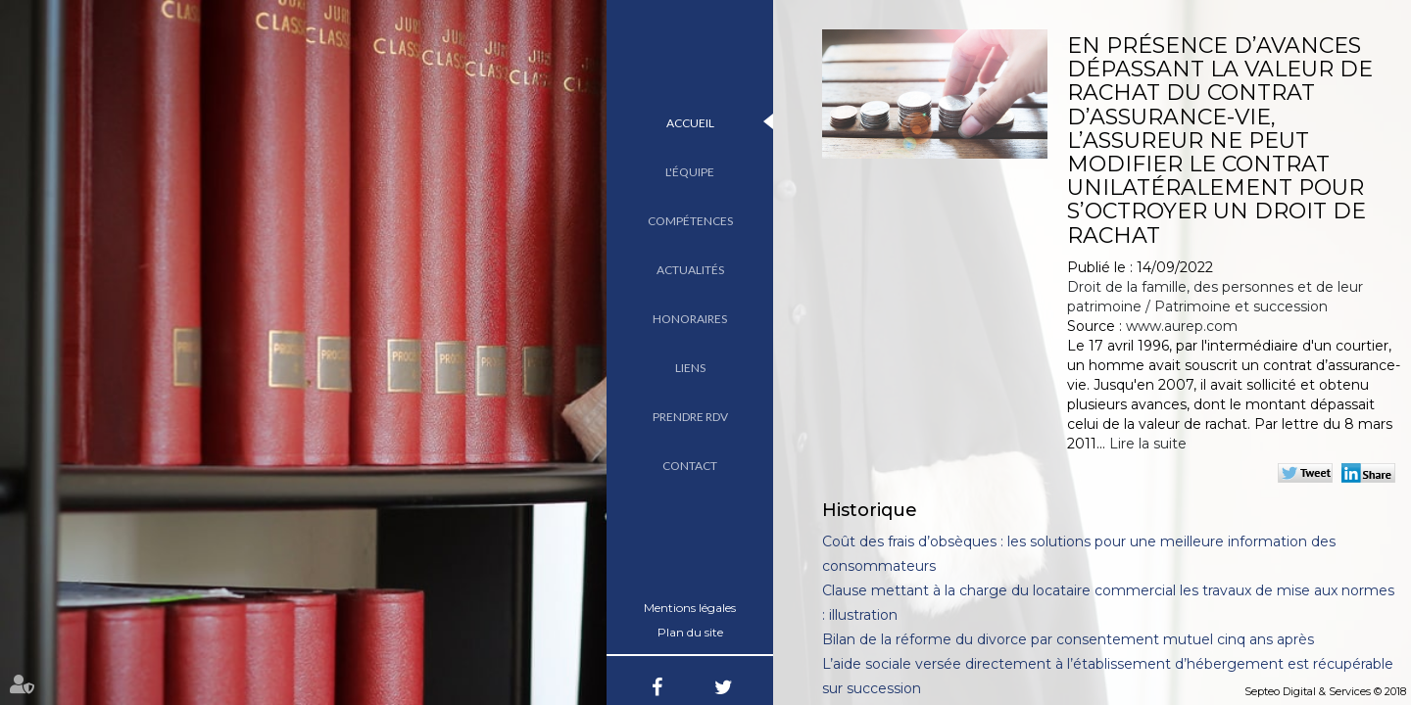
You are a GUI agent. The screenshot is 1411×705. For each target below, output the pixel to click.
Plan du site (690, 632)
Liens (690, 367)
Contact (689, 465)
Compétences (690, 220)
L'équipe (689, 171)
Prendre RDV (690, 416)
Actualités (690, 269)
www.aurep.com (1182, 326)
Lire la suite (1148, 443)
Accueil (690, 123)
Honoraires (690, 318)
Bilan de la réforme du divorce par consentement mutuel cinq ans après (1068, 639)
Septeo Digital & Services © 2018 (1325, 691)
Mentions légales (690, 607)
